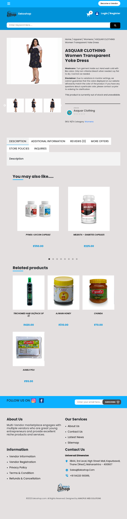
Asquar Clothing (84, 110)
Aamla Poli (29, 369)
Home (68, 39)
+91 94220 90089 (79, 475)
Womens (88, 39)
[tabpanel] (38, 220)
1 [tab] (49, 259)
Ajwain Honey (63, 313)
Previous (4, 105)
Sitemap (73, 442)
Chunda (98, 313)
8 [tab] (77, 259)
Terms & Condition (21, 473)
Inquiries (40, 148)
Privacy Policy (18, 467)
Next (60, 105)
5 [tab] (65, 259)
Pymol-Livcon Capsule (38, 234)
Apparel (77, 39)
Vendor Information (22, 456)
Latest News (76, 437)
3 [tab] (57, 259)
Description (17, 141)
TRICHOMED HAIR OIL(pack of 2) (29, 314)
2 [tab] (53, 259)
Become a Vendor (109, 3)
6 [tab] (69, 259)
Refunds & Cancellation (24, 478)
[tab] (18, 141)
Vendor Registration (22, 462)
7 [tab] (73, 259)
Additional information (48, 141)
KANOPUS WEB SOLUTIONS (89, 498)
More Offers (100, 141)
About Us (73, 426)
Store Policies (19, 148)
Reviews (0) (78, 141)
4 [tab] (61, 259)
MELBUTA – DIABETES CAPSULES (88, 234)
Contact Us (75, 431)
